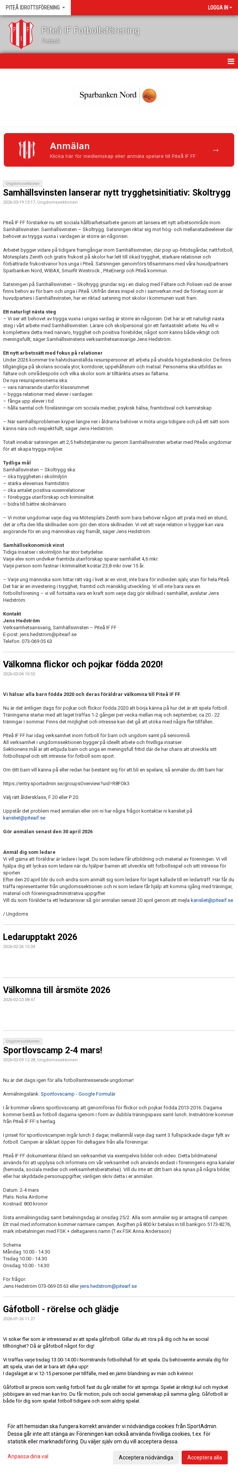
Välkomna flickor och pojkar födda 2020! (83, 664)
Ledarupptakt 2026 (40, 937)
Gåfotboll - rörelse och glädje (61, 1309)
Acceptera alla (204, 1457)
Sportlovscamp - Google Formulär (78, 1094)
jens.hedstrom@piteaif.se (108, 1286)
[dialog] (119, 1441)
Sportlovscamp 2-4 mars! (52, 1050)
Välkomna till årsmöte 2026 (56, 990)
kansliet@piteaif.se (24, 818)
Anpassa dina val (28, 1456)
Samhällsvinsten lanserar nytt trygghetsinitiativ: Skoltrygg (116, 193)
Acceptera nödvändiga (146, 1457)
